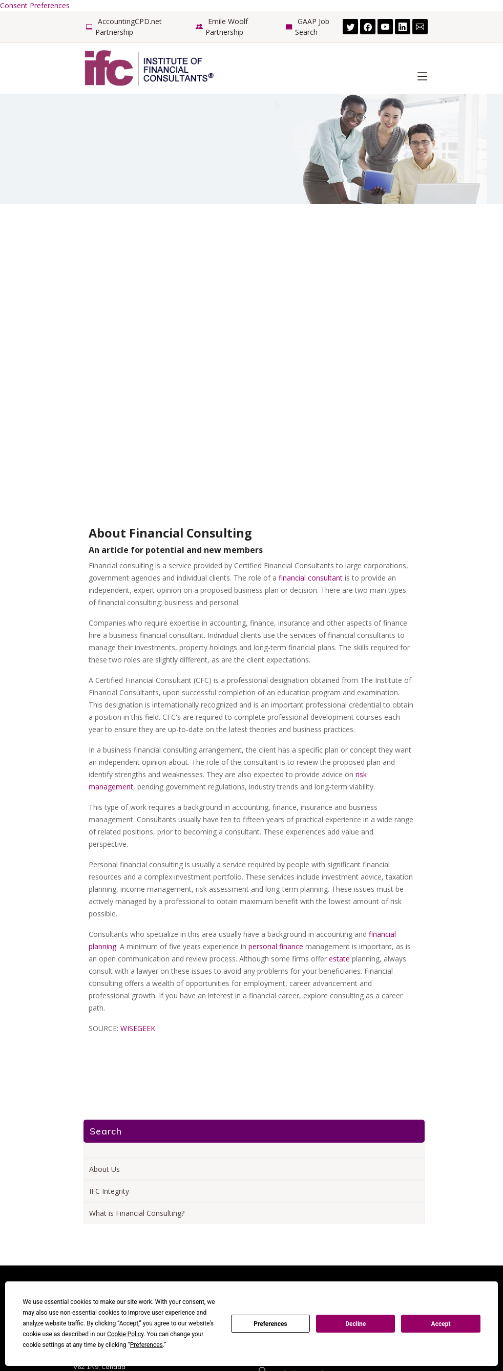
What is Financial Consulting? (136, 1213)
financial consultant (311, 578)
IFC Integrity (109, 1191)
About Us (104, 1169)
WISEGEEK (137, 1028)
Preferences (270, 1323)
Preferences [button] (146, 1344)
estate (339, 958)
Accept (441, 1323)
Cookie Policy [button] (125, 1334)
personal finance (275, 946)
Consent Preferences (35, 5)
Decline (355, 1323)
